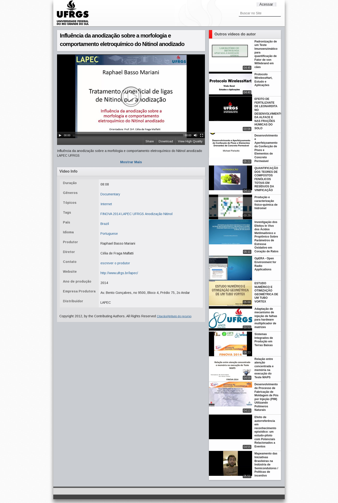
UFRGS (138, 214)
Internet (106, 204)
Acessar (266, 4)
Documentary (110, 194)
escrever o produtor (115, 263)
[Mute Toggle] (195, 135)
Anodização (153, 214)
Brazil (104, 224)
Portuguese (109, 233)
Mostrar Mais (131, 162)
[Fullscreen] (202, 135)
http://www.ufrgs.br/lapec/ (119, 273)
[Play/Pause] (60, 135)
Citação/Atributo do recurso (174, 316)
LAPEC (126, 214)
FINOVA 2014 (110, 214)
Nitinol (168, 214)
